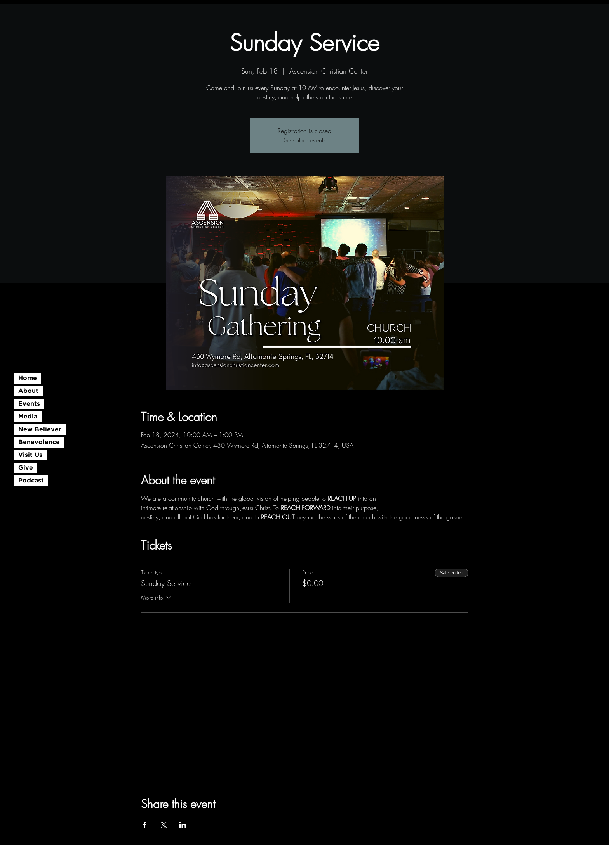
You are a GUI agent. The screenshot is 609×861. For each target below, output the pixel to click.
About (28, 391)
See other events (304, 140)
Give (25, 468)
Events (29, 404)
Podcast (31, 481)
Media (27, 417)
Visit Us (30, 455)
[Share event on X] (163, 825)
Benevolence (39, 442)
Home (27, 378)
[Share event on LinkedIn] (182, 825)
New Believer (39, 429)
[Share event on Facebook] (144, 825)
